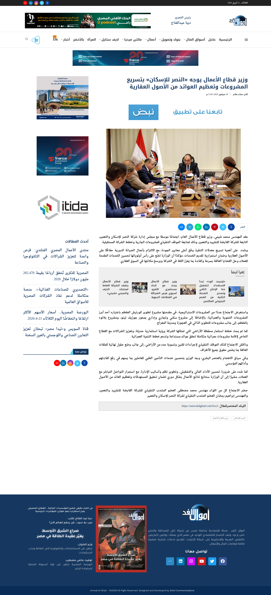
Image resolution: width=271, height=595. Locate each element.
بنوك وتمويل (170, 39)
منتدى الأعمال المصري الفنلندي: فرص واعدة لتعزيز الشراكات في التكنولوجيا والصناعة (55, 256)
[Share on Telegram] (189, 227)
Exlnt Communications (181, 590)
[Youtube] (25, 3)
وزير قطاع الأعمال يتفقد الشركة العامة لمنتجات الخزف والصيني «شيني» (115, 287)
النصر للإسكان (240, 418)
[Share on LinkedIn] (206, 227)
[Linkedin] (31, 3)
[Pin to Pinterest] (214, 227)
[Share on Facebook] (231, 227)
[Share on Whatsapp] (198, 227)
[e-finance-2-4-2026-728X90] (135, 53)
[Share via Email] (181, 227)
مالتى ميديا (133, 39)
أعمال (151, 39)
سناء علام (238, 94)
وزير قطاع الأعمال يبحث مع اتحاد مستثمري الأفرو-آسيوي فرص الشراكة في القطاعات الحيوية (164, 289)
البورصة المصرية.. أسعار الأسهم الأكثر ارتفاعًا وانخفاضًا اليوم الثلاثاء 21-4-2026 (55, 315)
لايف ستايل (110, 39)
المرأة (91, 39)
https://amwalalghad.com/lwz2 (200, 406)
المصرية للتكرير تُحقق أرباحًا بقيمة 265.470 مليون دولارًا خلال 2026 (55, 276)
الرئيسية (225, 39)
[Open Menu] (246, 39)
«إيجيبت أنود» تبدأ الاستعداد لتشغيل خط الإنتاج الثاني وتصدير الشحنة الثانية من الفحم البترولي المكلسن (212, 291)
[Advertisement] (135, 461)
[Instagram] (36, 3)
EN (55, 39)
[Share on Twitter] (222, 227)
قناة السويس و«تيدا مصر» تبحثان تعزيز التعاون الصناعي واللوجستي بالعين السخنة (55, 332)
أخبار (66, 39)
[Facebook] (47, 3)
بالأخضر (78, 39)
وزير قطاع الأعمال (220, 418)
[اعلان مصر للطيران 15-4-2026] (62, 79)
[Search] (26, 40)
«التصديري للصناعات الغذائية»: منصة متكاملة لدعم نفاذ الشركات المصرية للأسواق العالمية (55, 295)
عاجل (212, 39)
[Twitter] (42, 3)
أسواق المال (195, 39)
